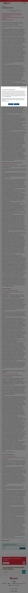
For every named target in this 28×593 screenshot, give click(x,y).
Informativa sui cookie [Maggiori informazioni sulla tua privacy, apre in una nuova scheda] (8, 96)
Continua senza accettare (23, 87)
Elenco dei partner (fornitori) (5, 101)
